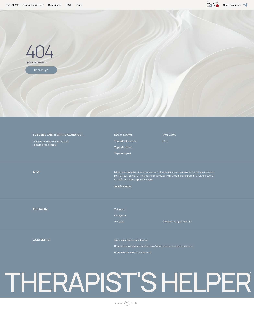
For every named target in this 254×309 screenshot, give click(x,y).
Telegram (119, 209)
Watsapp (119, 221)
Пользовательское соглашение (132, 252)
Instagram (120, 215)
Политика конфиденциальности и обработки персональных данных (153, 246)
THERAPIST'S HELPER (127, 281)
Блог (79, 5)
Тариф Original (122, 153)
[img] (245, 5)
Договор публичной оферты (130, 240)
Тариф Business (123, 147)
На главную (41, 70)
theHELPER (12, 4)
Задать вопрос (232, 5)
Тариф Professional (125, 141)
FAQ (69, 5)
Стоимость (54, 5)
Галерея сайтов (123, 135)
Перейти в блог (123, 186)
